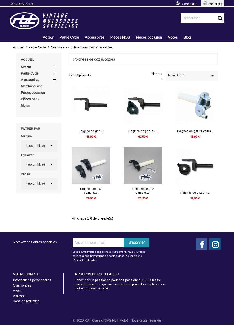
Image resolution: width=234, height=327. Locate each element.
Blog (187, 37)
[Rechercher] (202, 18)
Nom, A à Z (191, 76)
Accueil (27, 59)
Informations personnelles (32, 280)
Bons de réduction (26, 301)
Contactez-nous (21, 4)
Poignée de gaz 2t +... (143, 131)
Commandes (22, 285)
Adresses (20, 296)
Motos (173, 37)
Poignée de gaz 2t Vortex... (195, 131)
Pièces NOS (120, 37)
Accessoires (94, 37)
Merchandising (31, 86)
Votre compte (26, 274)
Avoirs (17, 290)
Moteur (48, 37)
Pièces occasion (149, 37)
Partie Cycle (69, 37)
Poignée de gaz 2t (91, 131)
